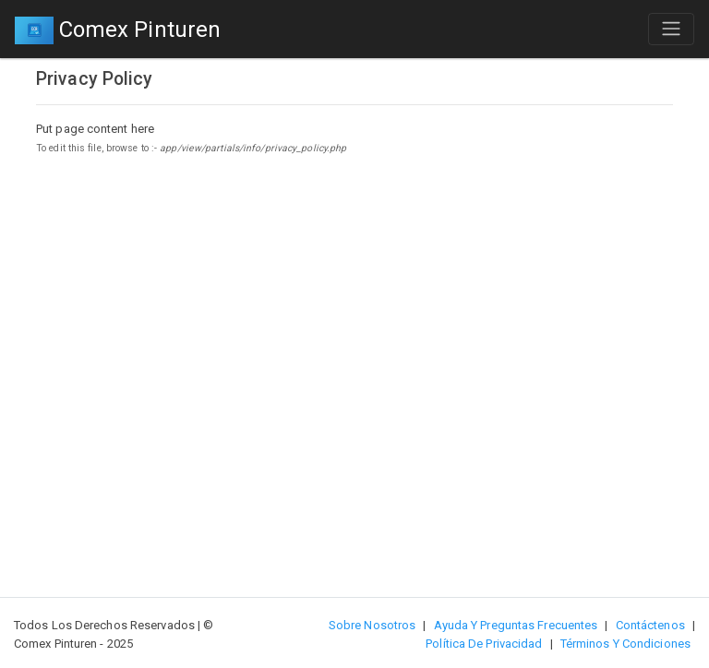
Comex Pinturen (118, 31)
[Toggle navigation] (671, 28)
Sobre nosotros (372, 625)
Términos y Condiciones (625, 643)
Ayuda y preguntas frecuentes (516, 625)
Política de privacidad (484, 643)
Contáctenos (650, 625)
